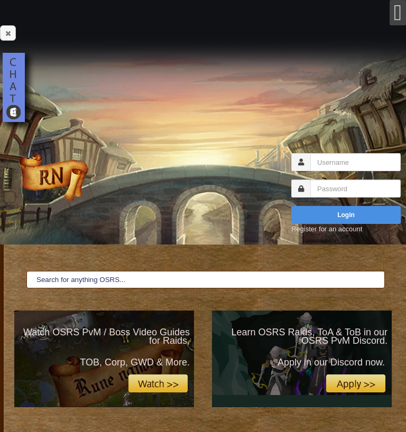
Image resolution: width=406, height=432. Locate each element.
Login (346, 215)
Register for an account (326, 229)
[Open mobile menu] (398, 12)
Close (6, 33)
